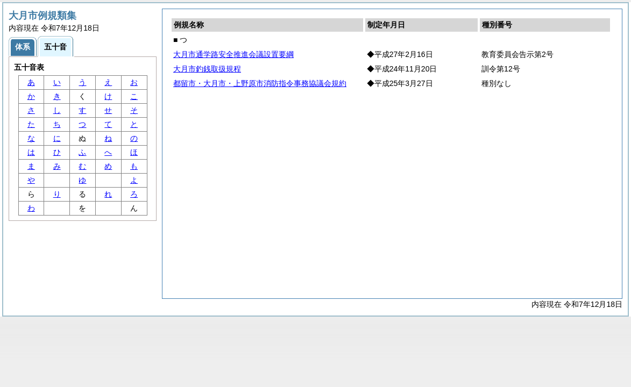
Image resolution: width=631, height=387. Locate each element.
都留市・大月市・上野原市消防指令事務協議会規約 (259, 83)
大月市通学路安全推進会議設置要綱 (233, 54)
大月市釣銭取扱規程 (207, 68)
